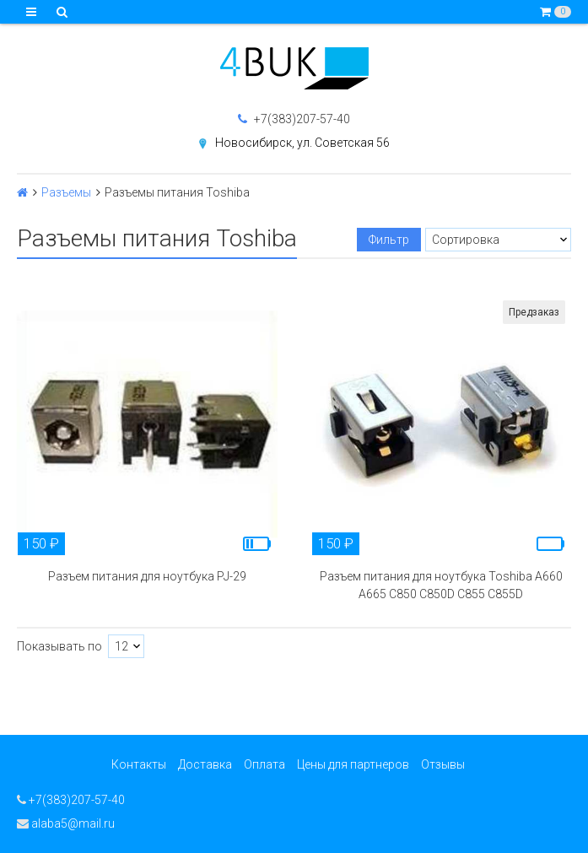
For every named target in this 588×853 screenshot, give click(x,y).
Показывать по (59, 646)
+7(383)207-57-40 (294, 119)
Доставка (205, 764)
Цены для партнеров (353, 764)
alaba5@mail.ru (66, 823)
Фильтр (389, 239)
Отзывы (443, 764)
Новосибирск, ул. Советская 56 (302, 142)
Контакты (138, 764)
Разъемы (66, 192)
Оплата (264, 764)
